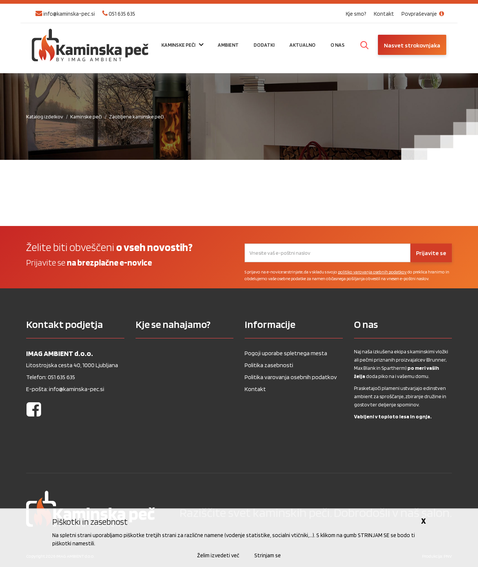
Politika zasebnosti (269, 365)
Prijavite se (431, 253)
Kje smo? (356, 13)
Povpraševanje (423, 13)
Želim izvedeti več (218, 555)
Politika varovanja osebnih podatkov (291, 377)
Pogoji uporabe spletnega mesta (286, 353)
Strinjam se (267, 555)
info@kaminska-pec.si (65, 13)
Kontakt (384, 13)
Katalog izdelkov (44, 117)
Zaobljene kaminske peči (136, 117)
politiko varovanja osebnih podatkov (372, 272)
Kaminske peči (86, 117)
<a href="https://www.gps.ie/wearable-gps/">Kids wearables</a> (185, 403)
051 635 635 (118, 13)
